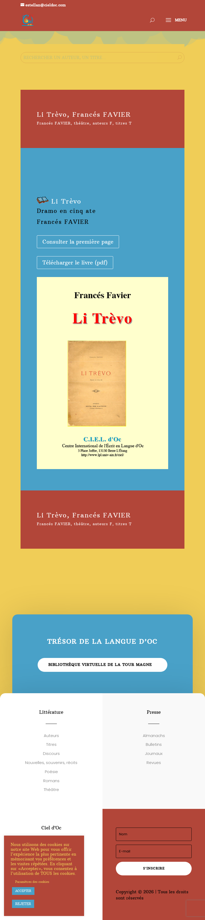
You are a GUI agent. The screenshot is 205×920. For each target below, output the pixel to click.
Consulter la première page (77, 241)
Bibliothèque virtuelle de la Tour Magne (100, 664)
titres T (124, 123)
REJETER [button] (23, 904)
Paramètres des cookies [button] (32, 882)
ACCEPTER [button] (23, 891)
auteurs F (102, 123)
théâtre (81, 123)
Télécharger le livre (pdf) (75, 262)
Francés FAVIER (54, 123)
